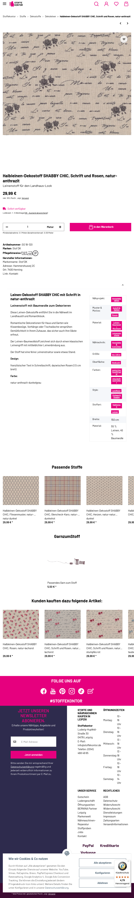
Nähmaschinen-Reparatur (87, 822)
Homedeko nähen (116, 299)
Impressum (109, 816)
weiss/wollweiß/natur (116, 372)
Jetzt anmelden (34, 754)
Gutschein (83, 796)
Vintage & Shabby (116, 396)
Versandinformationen (115, 824)
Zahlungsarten (111, 820)
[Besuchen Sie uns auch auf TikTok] (81, 691)
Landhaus (116, 391)
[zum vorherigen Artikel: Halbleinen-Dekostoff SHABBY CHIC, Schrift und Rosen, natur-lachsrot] (120, 23)
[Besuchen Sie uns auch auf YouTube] (53, 691)
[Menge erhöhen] (60, 227)
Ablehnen (102, 883)
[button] (96, 4)
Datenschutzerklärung (22, 766)
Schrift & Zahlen (116, 309)
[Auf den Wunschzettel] (124, 39)
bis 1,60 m (116, 354)
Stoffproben (84, 828)
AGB (105, 796)
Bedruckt (116, 362)
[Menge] (27, 227)
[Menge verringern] (7, 227)
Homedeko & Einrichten (116, 344)
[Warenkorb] (126, 4)
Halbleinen (117, 406)
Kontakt (13, 273)
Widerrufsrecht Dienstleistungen (112, 810)
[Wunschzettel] (116, 4)
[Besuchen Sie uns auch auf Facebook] (43, 691)
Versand (25, 198)
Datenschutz (110, 800)
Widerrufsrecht (111, 804)
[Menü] (128, 862)
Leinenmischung (116, 334)
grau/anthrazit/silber (116, 381)
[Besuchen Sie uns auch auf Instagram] (71, 691)
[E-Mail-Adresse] (37, 741)
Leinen (115, 412)
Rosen (115, 315)
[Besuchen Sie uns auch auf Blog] (90, 691)
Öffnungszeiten (86, 804)
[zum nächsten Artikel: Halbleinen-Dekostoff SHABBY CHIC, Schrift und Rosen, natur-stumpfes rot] (127, 23)
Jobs (80, 832)
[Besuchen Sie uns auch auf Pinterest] (62, 691)
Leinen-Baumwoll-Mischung (116, 325)
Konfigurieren (102, 873)
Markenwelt (84, 816)
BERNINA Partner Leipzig (87, 810)
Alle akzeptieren (102, 862)
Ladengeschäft (86, 800)
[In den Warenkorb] (100, 227)
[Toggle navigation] (4, 2)
